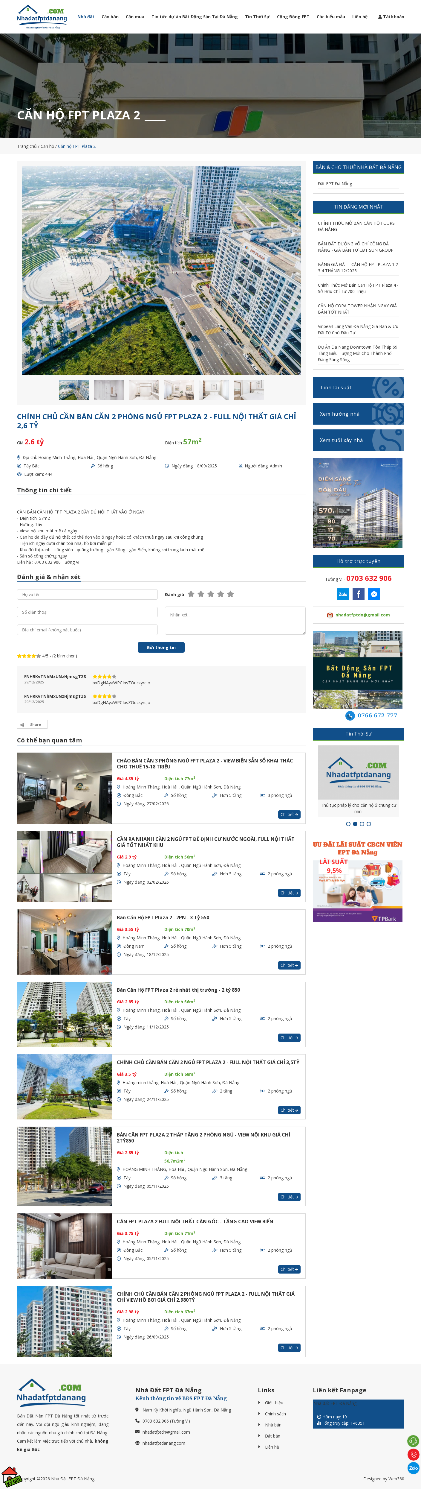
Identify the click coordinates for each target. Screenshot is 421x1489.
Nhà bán (273, 1425)
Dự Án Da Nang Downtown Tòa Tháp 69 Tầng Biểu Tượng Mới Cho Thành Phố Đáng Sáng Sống (357, 353)
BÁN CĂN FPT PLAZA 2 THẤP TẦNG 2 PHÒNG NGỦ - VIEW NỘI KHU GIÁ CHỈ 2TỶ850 (203, 1137)
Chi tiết (289, 814)
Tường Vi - (358, 578)
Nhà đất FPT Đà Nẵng (334, 1403)
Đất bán (272, 1436)
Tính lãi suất (362, 387)
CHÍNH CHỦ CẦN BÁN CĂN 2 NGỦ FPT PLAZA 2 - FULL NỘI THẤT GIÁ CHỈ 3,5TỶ (208, 1062)
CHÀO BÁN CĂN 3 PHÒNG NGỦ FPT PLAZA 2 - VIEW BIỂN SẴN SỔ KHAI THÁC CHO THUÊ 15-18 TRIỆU (205, 763)
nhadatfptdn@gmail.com (166, 1432)
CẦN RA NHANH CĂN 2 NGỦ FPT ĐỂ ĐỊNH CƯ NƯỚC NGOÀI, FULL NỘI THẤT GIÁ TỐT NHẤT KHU (206, 842)
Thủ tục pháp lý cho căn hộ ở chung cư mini (358, 808)
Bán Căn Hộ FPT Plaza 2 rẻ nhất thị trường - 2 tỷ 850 (178, 990)
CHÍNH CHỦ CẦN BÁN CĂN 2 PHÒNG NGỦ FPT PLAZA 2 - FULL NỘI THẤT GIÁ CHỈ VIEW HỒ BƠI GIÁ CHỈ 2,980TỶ (206, 1297)
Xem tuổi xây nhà (362, 440)
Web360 (396, 1479)
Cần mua (135, 16)
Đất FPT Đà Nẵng (335, 183)
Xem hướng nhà (362, 414)
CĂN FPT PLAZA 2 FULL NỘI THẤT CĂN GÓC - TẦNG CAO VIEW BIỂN (195, 1221)
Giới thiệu (274, 1403)
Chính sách (275, 1414)
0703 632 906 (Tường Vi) (166, 1421)
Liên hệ (360, 16)
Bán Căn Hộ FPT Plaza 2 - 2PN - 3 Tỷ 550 (163, 917)
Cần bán (110, 16)
